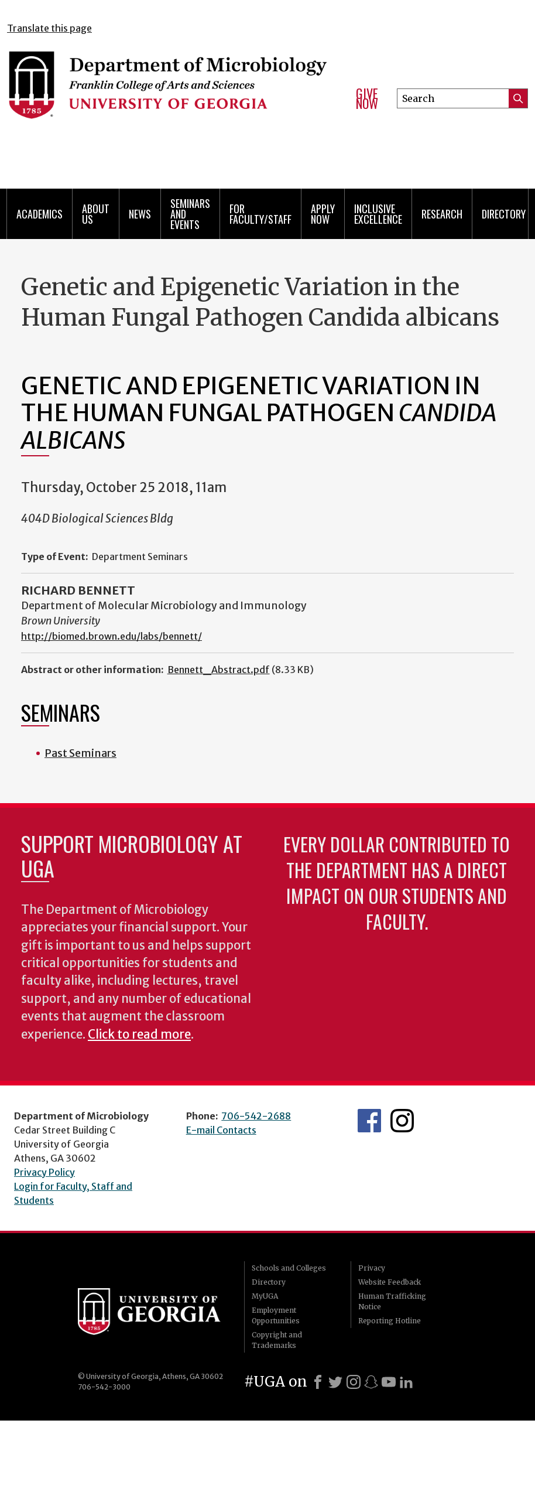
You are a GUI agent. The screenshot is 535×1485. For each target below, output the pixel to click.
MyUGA (265, 1296)
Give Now (367, 98)
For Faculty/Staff (260, 214)
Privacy (371, 1268)
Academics (39, 213)
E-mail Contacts (221, 1130)
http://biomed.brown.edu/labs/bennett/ (111, 636)
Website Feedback (389, 1282)
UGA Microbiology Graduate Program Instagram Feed (402, 1120)
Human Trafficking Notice (392, 1301)
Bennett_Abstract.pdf (218, 669)
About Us (95, 214)
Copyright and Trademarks (277, 1340)
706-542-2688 (256, 1116)
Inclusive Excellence (378, 214)
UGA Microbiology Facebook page (369, 1120)
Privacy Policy (44, 1172)
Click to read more (139, 1034)
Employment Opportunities (276, 1315)
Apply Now (323, 214)
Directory (504, 213)
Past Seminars (80, 753)
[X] (335, 1382)
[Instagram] (354, 1382)
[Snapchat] (371, 1382)
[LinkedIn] (406, 1382)
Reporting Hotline (389, 1320)
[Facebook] (318, 1382)
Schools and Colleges (289, 1268)
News (140, 213)
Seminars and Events (190, 214)
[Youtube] (389, 1382)
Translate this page (49, 28)
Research (441, 213)
